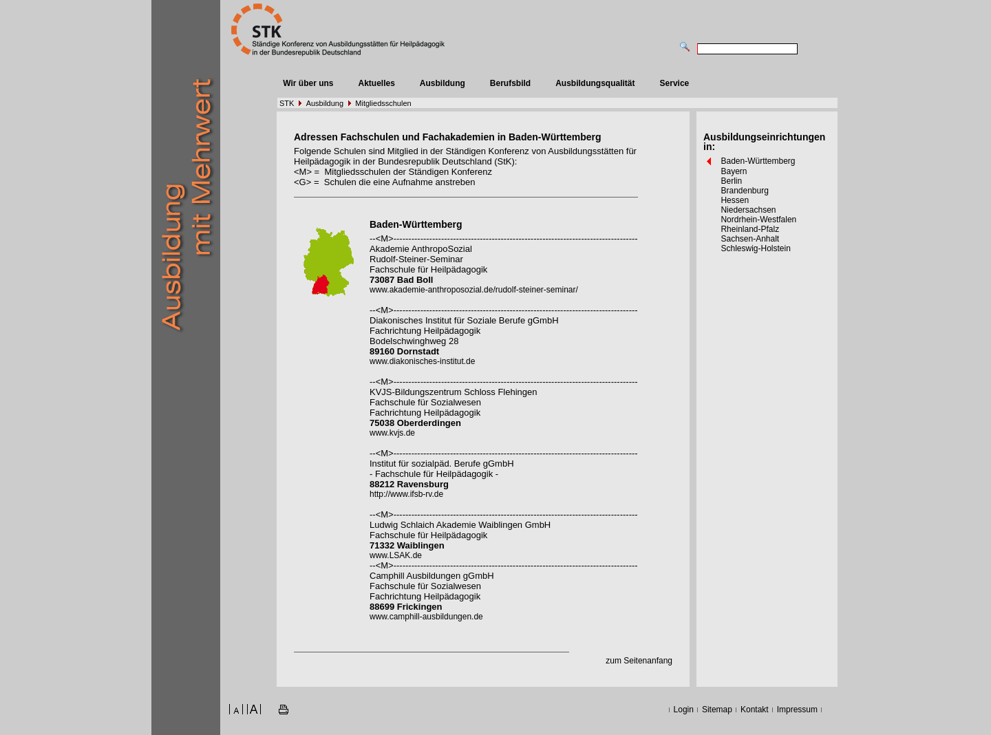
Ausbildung (442, 83)
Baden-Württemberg (758, 161)
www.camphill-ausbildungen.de (426, 616)
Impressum (797, 709)
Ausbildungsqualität (595, 83)
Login (684, 709)
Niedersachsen (748, 210)
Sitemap (717, 709)
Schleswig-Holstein (755, 248)
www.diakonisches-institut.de (422, 361)
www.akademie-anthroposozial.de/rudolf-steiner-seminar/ (474, 290)
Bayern (734, 171)
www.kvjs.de (392, 433)
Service (675, 83)
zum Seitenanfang (639, 660)
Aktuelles (376, 83)
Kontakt (754, 709)
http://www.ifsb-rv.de (406, 494)
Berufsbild (510, 83)
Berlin (731, 181)
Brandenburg (744, 190)
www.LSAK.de (396, 555)
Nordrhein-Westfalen (758, 219)
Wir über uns (308, 83)
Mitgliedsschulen (383, 103)
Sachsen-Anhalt (750, 239)
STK (286, 103)
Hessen (735, 200)
